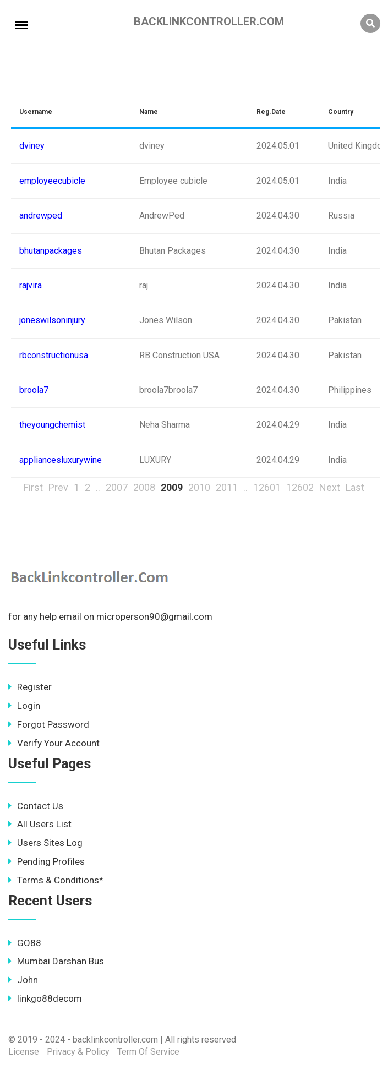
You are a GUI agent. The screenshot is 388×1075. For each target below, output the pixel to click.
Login (24, 705)
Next (329, 487)
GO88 (24, 942)
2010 (199, 487)
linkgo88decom (45, 998)
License (23, 1051)
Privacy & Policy (78, 1051)
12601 (267, 487)
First (33, 487)
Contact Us (35, 805)
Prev (58, 487)
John (23, 979)
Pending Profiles (46, 861)
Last (355, 487)
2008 (144, 487)
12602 (300, 487)
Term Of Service (148, 1051)
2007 (117, 487)
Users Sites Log (45, 842)
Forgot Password (48, 724)
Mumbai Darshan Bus (56, 961)
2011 (227, 487)
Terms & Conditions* (55, 880)
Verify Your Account (54, 743)
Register (30, 686)
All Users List (40, 824)
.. (98, 487)
